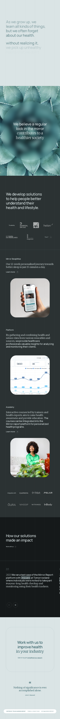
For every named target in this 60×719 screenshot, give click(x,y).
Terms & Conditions (33, 711)
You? (48, 237)
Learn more (12, 272)
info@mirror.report (47, 711)
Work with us (11, 546)
